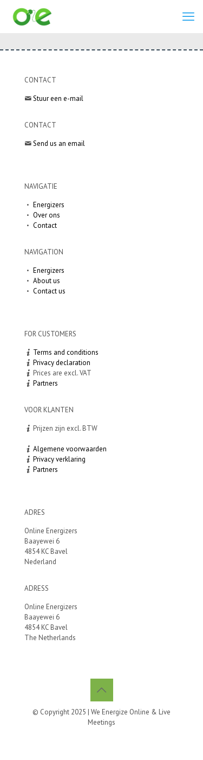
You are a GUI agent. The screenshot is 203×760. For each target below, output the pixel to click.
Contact (45, 225)
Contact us (49, 291)
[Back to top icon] (101, 690)
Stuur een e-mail (58, 98)
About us (46, 280)
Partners (45, 383)
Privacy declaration (61, 362)
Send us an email (59, 143)
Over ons (46, 215)
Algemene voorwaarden (70, 449)
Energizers (48, 204)
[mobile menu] (188, 16)
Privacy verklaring (59, 459)
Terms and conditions (66, 352)
